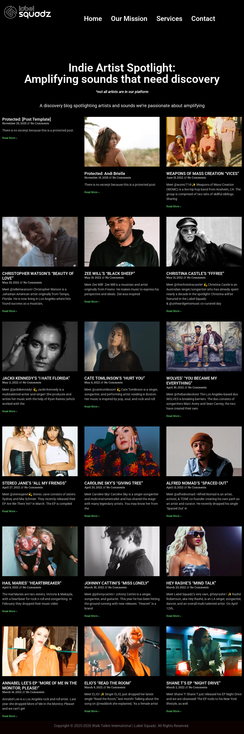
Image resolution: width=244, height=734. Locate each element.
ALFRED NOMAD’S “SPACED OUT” (197, 483)
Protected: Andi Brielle (104, 173)
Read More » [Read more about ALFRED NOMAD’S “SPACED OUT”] (173, 516)
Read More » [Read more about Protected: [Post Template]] (9, 138)
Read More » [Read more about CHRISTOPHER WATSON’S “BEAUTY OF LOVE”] (9, 311)
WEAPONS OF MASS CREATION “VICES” (202, 173)
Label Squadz (145, 726)
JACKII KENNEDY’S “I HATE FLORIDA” (36, 378)
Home (93, 19)
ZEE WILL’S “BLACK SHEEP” (109, 273)
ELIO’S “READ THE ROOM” (107, 683)
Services (169, 19)
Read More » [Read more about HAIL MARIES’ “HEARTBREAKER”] (9, 611)
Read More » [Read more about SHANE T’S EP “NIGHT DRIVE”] (173, 711)
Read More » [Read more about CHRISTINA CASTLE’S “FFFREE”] (173, 311)
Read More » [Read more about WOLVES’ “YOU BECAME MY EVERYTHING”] (173, 416)
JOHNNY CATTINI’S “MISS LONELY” (116, 583)
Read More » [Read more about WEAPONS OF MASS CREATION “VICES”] (173, 206)
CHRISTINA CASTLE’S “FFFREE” (195, 273)
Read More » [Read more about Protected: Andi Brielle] (91, 192)
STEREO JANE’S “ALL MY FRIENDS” (34, 483)
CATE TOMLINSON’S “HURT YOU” (114, 378)
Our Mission (129, 19)
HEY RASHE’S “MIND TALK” (191, 583)
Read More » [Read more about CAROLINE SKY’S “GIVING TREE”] (91, 516)
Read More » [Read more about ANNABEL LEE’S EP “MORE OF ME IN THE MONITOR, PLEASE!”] (9, 716)
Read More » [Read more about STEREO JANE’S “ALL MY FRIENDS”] (9, 511)
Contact (203, 19)
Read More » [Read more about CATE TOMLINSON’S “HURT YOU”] (91, 406)
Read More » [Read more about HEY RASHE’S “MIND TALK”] (173, 616)
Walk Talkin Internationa (111, 726)
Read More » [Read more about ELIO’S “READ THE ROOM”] (91, 711)
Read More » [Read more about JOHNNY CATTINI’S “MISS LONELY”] (91, 616)
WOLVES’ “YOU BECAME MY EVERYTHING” (191, 380)
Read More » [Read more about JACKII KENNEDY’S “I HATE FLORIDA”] (9, 411)
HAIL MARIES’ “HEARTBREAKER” (31, 583)
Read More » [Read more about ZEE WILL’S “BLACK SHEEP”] (91, 301)
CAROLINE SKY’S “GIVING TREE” (113, 483)
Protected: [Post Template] (26, 119)
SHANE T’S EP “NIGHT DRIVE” (193, 683)
